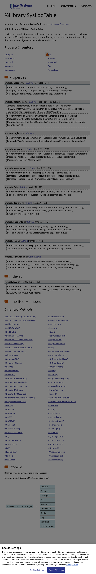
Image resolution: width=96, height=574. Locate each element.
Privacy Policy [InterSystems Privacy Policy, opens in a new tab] (72, 566)
